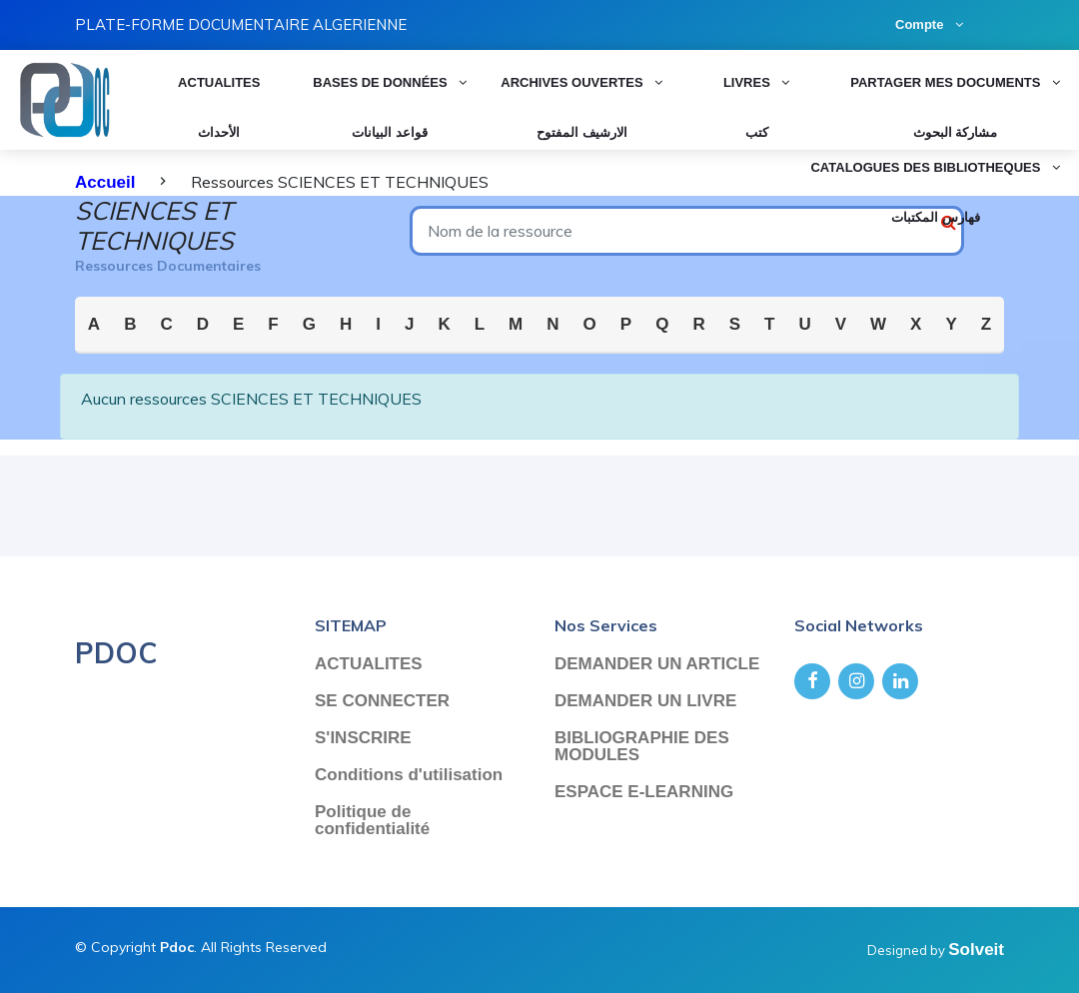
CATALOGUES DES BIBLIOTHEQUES (935, 166)
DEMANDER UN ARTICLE (656, 663)
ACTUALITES (219, 81)
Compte (929, 24)
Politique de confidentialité (372, 820)
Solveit (976, 949)
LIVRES (756, 81)
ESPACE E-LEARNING (643, 791)
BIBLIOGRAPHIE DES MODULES (641, 746)
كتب (756, 132)
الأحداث (219, 132)
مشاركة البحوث (955, 132)
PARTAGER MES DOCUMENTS (955, 81)
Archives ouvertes (581, 81)
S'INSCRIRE (363, 737)
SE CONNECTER (382, 700)
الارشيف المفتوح (582, 132)
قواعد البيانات (390, 132)
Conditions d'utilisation (409, 774)
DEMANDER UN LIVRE (645, 700)
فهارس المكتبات (935, 217)
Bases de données (390, 81)
